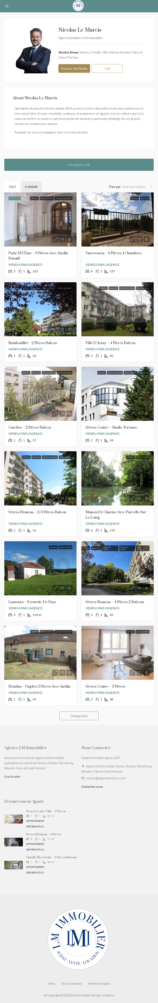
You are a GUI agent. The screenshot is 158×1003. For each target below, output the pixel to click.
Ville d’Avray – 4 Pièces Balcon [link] (110, 343)
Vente (51, 983)
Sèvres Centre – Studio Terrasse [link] (111, 427)
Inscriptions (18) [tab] (79, 165)
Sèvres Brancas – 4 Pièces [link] (43, 834)
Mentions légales (99, 983)
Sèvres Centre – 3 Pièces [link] (105, 686)
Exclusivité (47, 198)
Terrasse (144, 372)
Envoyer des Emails (74, 68)
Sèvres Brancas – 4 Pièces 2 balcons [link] (115, 602)
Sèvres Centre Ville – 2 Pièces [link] (46, 811)
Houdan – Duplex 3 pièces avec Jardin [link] (39, 686)
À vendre (31, 187)
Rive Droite (143, 288)
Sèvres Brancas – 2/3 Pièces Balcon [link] (37, 512)
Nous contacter (72, 983)
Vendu (34, 198)
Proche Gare (64, 288)
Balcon (145, 198)
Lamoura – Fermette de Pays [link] (32, 602)
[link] (40, 219)
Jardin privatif (63, 198)
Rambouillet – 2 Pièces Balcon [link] (32, 343)
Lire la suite (12, 776)
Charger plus (79, 716)
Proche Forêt (106, 548)
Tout (12, 187)
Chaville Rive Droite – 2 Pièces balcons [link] (51, 857)
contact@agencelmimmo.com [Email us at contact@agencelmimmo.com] (106, 778)
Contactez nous (92, 786)
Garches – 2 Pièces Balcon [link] (29, 427)
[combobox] (137, 186)
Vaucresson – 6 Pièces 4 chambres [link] (114, 253)
